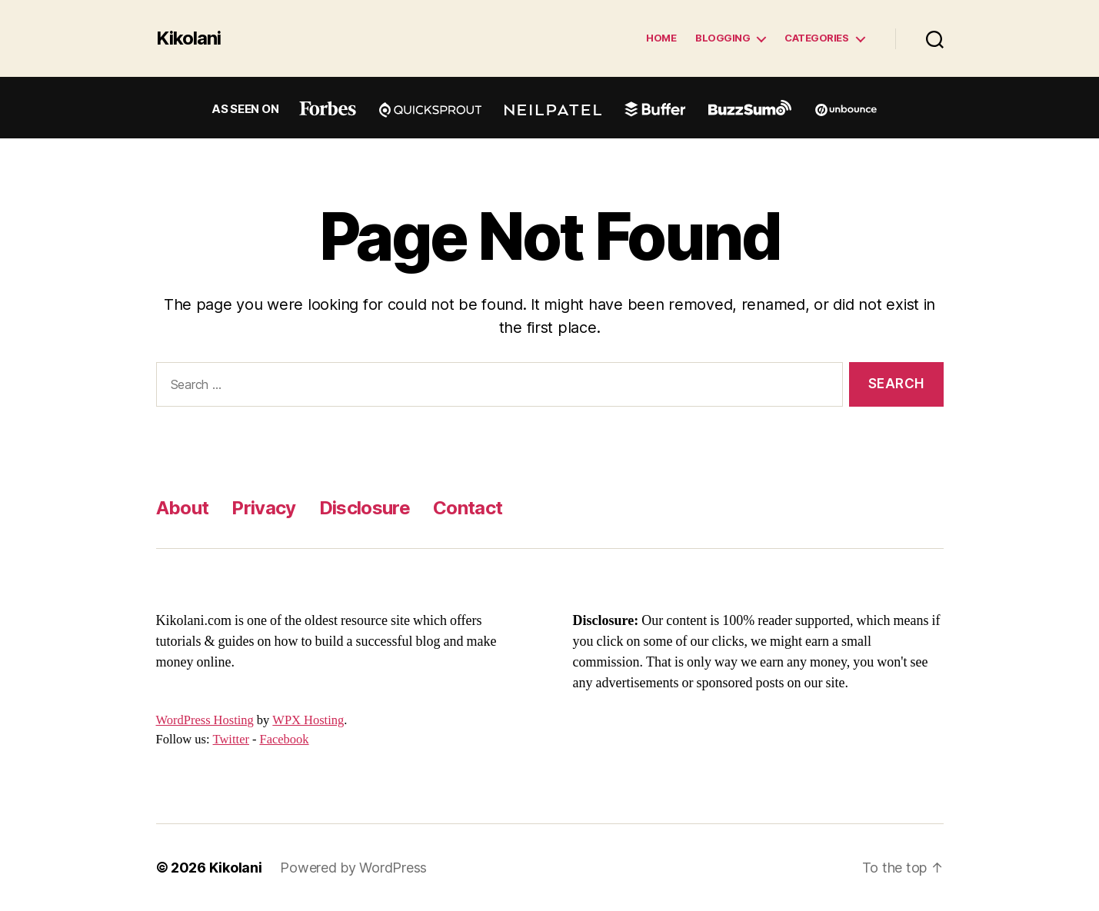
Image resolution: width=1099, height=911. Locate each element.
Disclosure (364, 508)
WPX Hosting (308, 720)
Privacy (263, 508)
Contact (467, 508)
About (182, 508)
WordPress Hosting (205, 720)
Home (661, 38)
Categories (816, 38)
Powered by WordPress (353, 867)
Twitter (231, 739)
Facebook (283, 739)
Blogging (722, 38)
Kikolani (188, 38)
